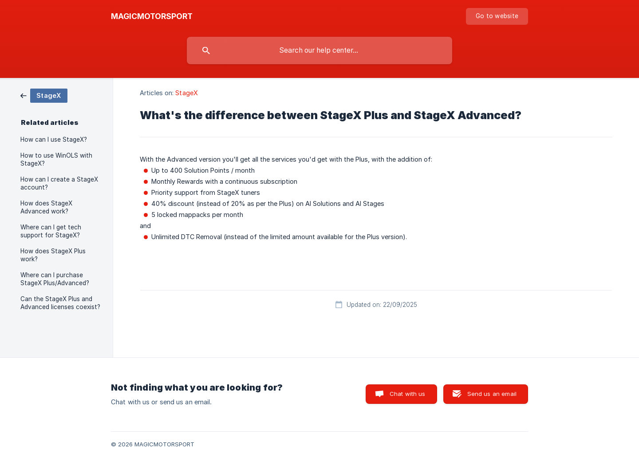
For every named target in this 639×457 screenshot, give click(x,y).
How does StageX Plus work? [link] (53, 255)
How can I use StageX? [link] (53, 139)
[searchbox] (319, 50)
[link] (43, 95)
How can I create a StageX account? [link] (59, 183)
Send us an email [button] (492, 393)
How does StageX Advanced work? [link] (46, 207)
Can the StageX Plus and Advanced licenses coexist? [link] (60, 302)
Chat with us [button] (408, 393)
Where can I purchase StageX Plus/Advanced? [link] (54, 279)
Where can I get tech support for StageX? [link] (50, 231)
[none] (152, 16)
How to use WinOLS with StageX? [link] (56, 159)
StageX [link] (186, 93)
